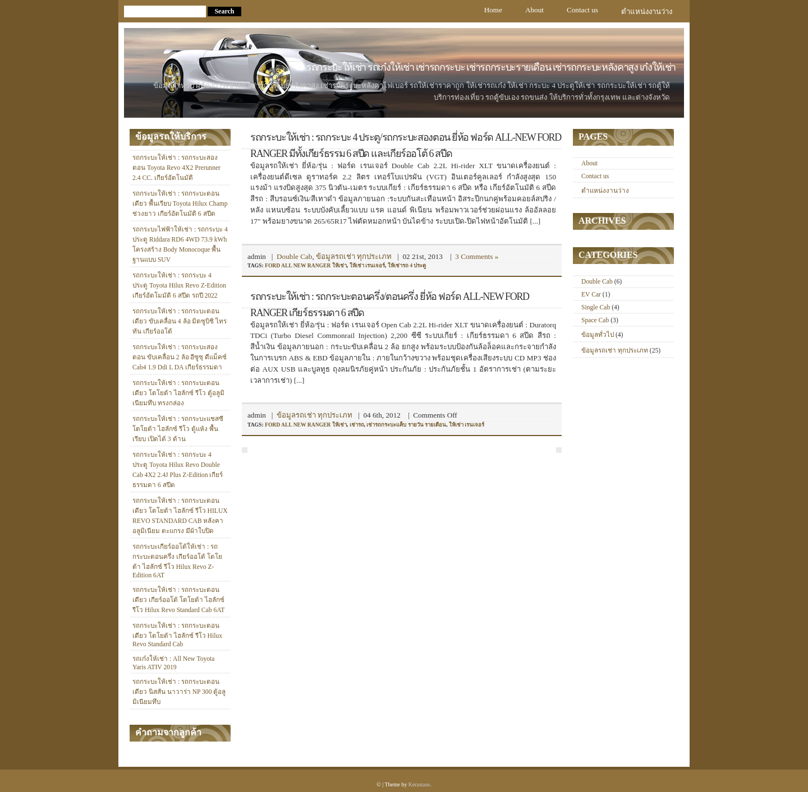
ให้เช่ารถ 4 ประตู (407, 265)
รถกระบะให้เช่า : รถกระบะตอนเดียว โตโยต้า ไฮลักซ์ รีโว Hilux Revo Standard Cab (177, 635)
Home (493, 10)
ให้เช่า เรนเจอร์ (367, 265)
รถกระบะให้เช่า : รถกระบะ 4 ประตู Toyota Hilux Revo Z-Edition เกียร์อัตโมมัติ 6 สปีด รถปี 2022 (179, 285)
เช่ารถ (357, 425)
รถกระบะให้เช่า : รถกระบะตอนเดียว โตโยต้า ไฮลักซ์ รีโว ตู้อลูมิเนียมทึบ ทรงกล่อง (178, 393)
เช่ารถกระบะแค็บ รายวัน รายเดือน (406, 425)
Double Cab (294, 256)
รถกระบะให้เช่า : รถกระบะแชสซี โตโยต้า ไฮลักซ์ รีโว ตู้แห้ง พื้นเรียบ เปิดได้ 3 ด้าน (177, 429)
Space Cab (595, 320)
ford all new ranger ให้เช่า (306, 265)
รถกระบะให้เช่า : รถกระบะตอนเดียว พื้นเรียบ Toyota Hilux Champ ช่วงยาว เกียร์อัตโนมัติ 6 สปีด (180, 203)
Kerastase (419, 784)
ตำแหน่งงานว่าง (646, 11)
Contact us (582, 10)
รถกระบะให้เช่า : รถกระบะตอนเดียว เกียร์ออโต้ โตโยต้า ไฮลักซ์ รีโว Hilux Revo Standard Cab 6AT (178, 600)
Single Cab (595, 307)
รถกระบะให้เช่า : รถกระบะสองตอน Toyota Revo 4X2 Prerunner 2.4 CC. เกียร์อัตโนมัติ (176, 168)
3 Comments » (476, 256)
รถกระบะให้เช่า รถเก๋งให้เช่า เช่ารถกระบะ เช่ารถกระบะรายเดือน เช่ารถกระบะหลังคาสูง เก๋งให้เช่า (491, 67)
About (534, 10)
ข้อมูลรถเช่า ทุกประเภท (354, 256)
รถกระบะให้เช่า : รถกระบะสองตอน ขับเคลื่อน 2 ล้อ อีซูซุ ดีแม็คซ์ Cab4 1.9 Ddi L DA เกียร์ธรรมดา (179, 357)
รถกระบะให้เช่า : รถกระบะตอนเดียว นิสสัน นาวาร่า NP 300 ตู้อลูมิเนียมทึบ (179, 692)
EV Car (591, 294)
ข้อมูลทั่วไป (597, 335)
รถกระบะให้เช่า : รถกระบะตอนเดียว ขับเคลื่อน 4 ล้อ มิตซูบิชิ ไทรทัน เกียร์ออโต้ (179, 321)
